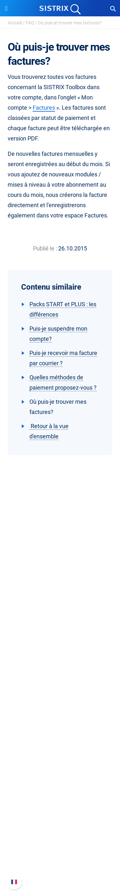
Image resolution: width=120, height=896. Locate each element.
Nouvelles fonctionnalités (60, 837)
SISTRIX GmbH (60, 583)
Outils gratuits (60, 763)
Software (60, 657)
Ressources (60, 720)
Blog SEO (60, 753)
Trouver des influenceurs (60, 700)
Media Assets (60, 794)
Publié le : (45, 248)
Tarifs (60, 669)
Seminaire (60, 743)
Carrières (60, 606)
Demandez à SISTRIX (60, 733)
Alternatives (60, 784)
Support (60, 814)
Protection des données (60, 627)
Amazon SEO (60, 690)
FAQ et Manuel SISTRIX (60, 827)
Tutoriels (60, 774)
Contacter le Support (60, 857)
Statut (60, 868)
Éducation (60, 616)
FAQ (30, 22)
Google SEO (60, 680)
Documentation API (60, 847)
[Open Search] (113, 8)
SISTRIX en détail (60, 596)
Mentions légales (60, 637)
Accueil (15, 22)
